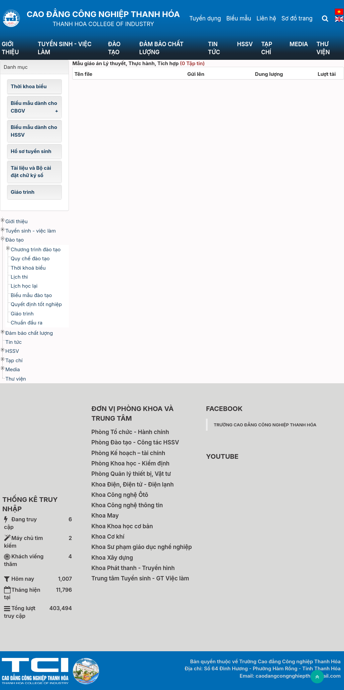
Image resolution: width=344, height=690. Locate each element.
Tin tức (214, 48)
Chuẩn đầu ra (26, 322)
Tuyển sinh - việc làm (65, 48)
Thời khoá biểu (28, 268)
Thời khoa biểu (29, 86)
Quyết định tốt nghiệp (36, 304)
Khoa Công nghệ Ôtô (119, 495)
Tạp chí (266, 48)
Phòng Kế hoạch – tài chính (128, 453)
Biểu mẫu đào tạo (31, 295)
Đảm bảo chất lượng (161, 48)
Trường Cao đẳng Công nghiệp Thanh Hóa (265, 424)
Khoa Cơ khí (107, 536)
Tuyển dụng (205, 18)
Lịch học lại (24, 286)
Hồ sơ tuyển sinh (31, 151)
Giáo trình (22, 192)
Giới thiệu (10, 48)
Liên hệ (266, 18)
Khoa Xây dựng (112, 557)
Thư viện (15, 379)
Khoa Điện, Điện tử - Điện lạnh (132, 484)
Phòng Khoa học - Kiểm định (130, 463)
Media (299, 44)
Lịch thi (19, 277)
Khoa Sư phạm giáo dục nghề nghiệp (141, 547)
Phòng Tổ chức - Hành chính (130, 432)
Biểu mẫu (238, 18)
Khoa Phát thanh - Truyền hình (133, 568)
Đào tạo (114, 48)
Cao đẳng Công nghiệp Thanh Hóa (103, 14)
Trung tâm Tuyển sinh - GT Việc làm (140, 578)
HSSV (245, 44)
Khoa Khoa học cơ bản (122, 526)
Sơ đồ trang (297, 18)
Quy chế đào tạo (30, 258)
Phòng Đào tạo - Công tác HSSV (135, 442)
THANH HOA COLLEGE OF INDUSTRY (103, 24)
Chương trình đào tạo (36, 249)
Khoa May (105, 515)
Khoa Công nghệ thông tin (127, 505)
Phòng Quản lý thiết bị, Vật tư (131, 473)
